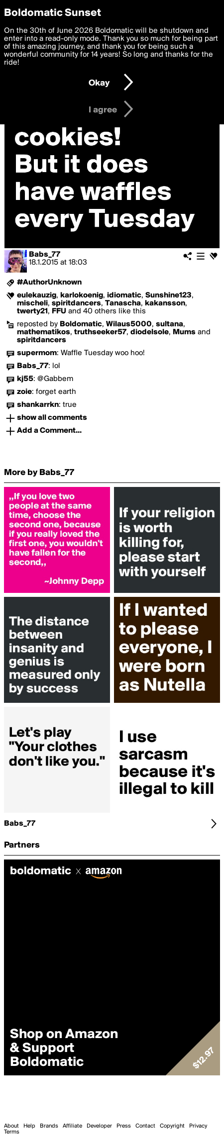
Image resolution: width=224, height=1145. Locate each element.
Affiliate (72, 1126)
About (11, 1126)
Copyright (172, 1126)
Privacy (198, 1126)
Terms (11, 1132)
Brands (49, 1126)
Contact (145, 1126)
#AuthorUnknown (49, 282)
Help (29, 1126)
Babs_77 (44, 255)
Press (123, 1126)
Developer (99, 1126)
